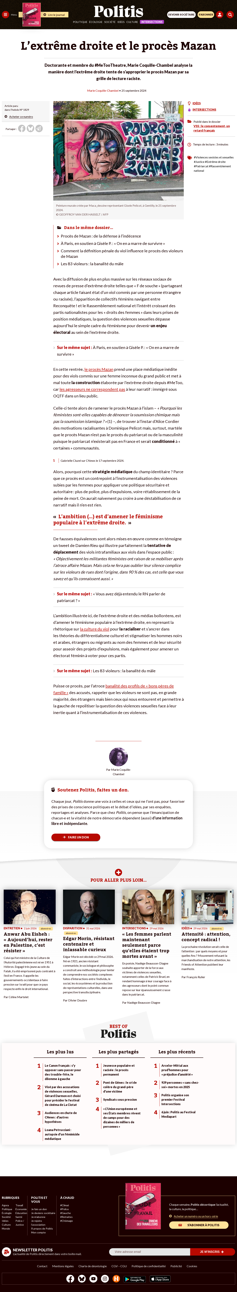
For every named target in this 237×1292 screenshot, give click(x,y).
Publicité (176, 1266)
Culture (132, 21)
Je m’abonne (38, 1216)
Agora (5, 1205)
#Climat (64, 1205)
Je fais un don (39, 1209)
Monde (6, 1228)
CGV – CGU (119, 1266)
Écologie (95, 21)
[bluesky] (82, 1279)
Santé (18, 1216)
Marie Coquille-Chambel (102, 90)
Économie (21, 1209)
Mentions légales (63, 1266)
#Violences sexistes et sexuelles (214, 157)
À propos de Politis (42, 1228)
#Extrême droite (215, 161)
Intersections (152, 21)
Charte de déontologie (93, 1266)
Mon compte (38, 1232)
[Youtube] (93, 1279)
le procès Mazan (98, 369)
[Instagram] (105, 1279)
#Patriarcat (201, 166)
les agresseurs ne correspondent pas (92, 389)
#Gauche (65, 1213)
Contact (42, 1266)
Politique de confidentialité (149, 1266)
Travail (19, 1205)
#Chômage (66, 1220)
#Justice (199, 161)
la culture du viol (94, 628)
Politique (80, 21)
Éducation (21, 1213)
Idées (121, 21)
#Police (64, 1209)
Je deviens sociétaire (43, 1213)
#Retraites (66, 1216)
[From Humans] (116, 1279)
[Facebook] (70, 1279)
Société (110, 21)
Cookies (192, 1266)
